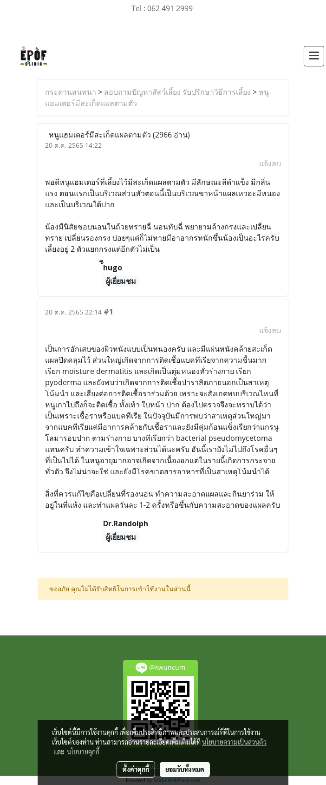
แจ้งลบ (270, 163)
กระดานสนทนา (70, 92)
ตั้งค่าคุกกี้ (136, 769)
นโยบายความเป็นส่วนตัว (234, 742)
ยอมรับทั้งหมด (184, 769)
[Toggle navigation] (314, 56)
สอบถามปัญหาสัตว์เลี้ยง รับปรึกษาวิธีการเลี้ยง (177, 92)
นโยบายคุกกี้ (83, 751)
